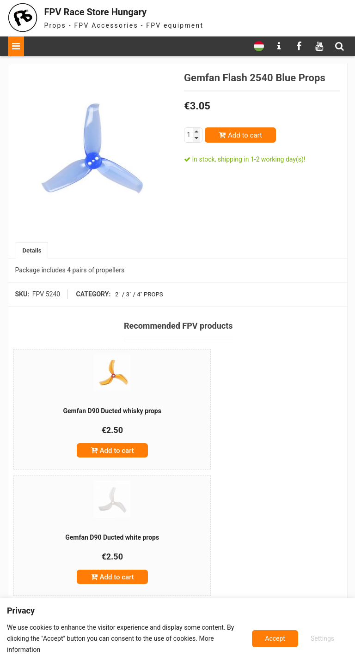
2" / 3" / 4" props (137, 295)
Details (33, 250)
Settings (275, 638)
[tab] (33, 250)
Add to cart (245, 135)
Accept (325, 638)
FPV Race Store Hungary (108, 11)
